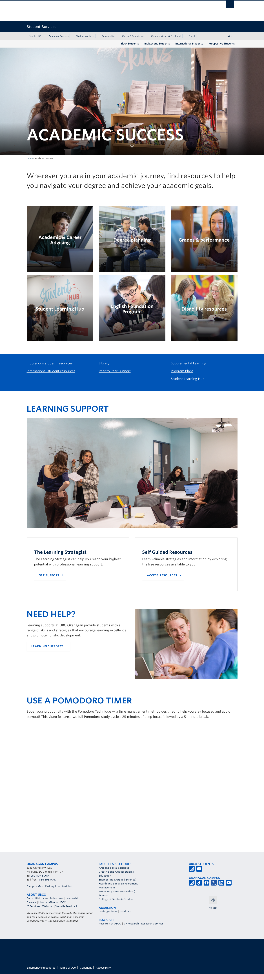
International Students (189, 43)
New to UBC (35, 36)
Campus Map (35, 886)
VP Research (131, 923)
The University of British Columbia (34, 11)
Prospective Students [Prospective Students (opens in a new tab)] (221, 43)
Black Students (130, 43)
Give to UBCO (57, 902)
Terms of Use (67, 967)
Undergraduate (108, 911)
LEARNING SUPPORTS (47, 646)
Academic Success (58, 36)
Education (105, 875)
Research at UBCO (110, 923)
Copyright (86, 967)
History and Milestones (49, 898)
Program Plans (182, 371)
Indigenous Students (157, 43)
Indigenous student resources (50, 363)
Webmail (47, 906)
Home (30, 158)
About (192, 36)
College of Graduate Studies (116, 899)
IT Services (33, 906)
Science (103, 895)
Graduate (125, 911)
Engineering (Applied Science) (118, 879)
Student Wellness (85, 36)
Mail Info (67, 886)
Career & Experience (133, 36)
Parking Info (52, 886)
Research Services (152, 923)
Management (107, 887)
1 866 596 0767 (46, 879)
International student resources (51, 371)
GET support (49, 575)
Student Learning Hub (188, 379)
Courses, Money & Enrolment (166, 36)
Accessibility (103, 967)
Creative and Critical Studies (116, 871)
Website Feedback (66, 906)
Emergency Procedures (41, 967)
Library (104, 363)
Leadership (72, 898)
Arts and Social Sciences (114, 867)
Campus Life (108, 36)
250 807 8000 (40, 875)
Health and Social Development (118, 883)
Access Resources (162, 575)
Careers (31, 902)
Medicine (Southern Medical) (117, 891)
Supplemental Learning (188, 363)
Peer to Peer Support (115, 371)
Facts (30, 898)
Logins (229, 36)
